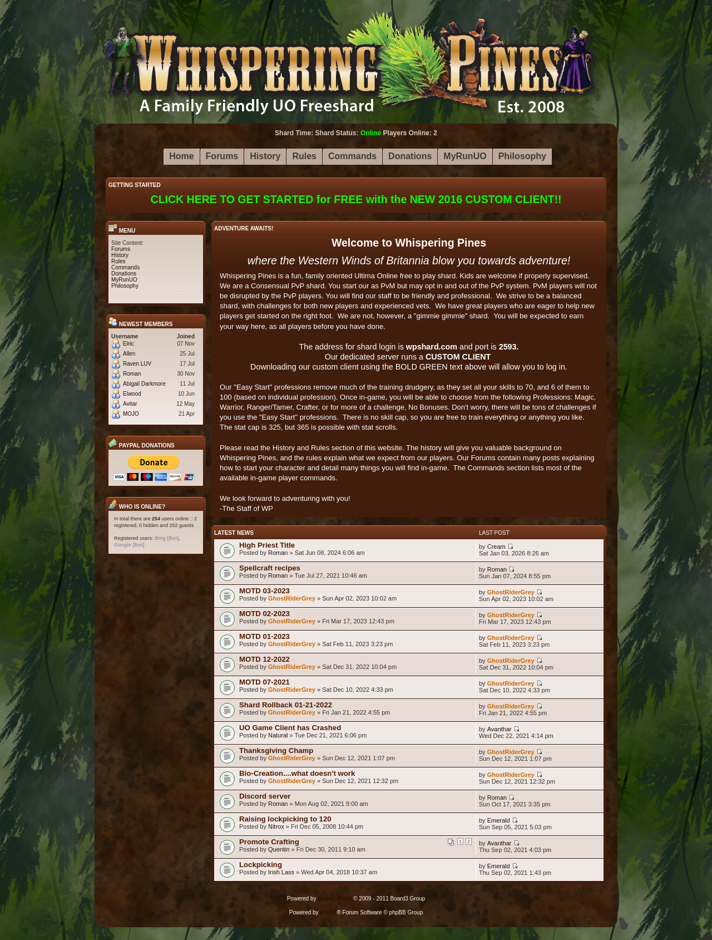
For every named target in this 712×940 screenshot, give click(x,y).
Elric (128, 344)
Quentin (279, 849)
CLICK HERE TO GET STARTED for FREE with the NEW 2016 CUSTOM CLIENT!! (356, 199)
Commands (125, 267)
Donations (123, 273)
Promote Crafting (269, 842)
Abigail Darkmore (144, 384)
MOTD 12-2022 (264, 659)
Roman (132, 374)
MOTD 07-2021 (264, 682)
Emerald (498, 820)
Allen (129, 354)
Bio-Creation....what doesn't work (297, 773)
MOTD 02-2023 (264, 613)
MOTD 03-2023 (264, 591)
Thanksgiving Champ (276, 750)
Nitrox (276, 826)
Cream (496, 546)
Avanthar (499, 729)
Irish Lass (281, 872)
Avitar (130, 404)
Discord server (264, 796)
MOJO (131, 414)
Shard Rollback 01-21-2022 (285, 705)
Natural (278, 735)
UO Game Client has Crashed (290, 728)
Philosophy (125, 286)
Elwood (132, 394)
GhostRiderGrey (291, 598)
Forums (120, 249)
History (119, 255)
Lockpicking (260, 864)
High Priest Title (267, 545)
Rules (118, 261)
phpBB (328, 912)
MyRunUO (124, 280)
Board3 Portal (335, 898)
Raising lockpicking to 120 (285, 819)
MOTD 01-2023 (264, 636)
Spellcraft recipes (269, 568)
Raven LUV (137, 364)
